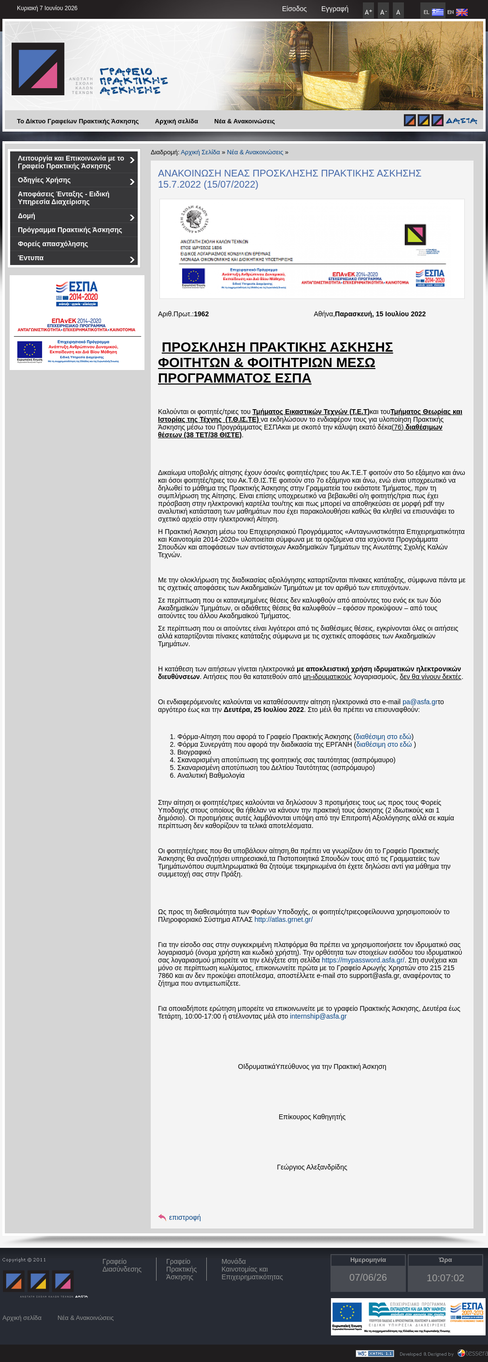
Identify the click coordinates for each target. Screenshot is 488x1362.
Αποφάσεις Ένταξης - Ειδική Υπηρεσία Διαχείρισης (64, 198)
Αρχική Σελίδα (200, 152)
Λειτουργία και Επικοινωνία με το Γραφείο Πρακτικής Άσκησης (76, 162)
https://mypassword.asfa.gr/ (363, 960)
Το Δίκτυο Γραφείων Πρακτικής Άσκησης (78, 121)
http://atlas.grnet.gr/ (284, 919)
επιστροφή (185, 1217)
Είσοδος (294, 9)
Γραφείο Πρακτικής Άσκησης (181, 1269)
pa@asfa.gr (420, 702)
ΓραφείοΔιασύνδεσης (122, 1265)
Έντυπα (76, 259)
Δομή (76, 217)
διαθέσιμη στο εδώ (383, 736)
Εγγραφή (334, 9)
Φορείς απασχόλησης (53, 244)
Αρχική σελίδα (176, 121)
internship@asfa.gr (318, 1016)
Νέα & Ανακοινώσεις (245, 121)
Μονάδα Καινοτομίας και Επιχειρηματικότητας (252, 1269)
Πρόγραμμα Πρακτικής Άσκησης (70, 230)
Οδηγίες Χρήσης (76, 181)
